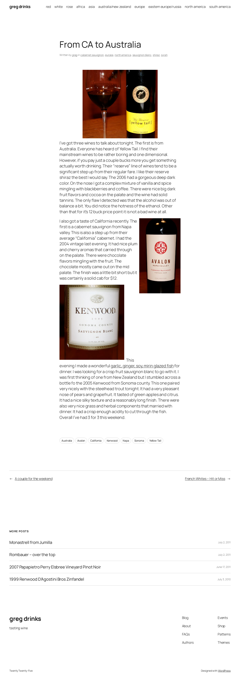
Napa (126, 440)
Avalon (81, 440)
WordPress (224, 670)
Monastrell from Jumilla (30, 542)
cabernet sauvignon (92, 55)
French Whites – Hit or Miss (205, 478)
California (96, 440)
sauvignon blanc (142, 55)
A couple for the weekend (34, 478)
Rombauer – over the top (32, 554)
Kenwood (112, 440)
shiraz (156, 55)
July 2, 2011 (224, 542)
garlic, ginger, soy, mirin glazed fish (142, 366)
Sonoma (139, 440)
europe (109, 55)
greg (74, 55)
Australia (67, 440)
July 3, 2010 (224, 579)
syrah (164, 55)
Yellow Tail (155, 440)
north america (123, 55)
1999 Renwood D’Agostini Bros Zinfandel (46, 579)
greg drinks (20, 6)
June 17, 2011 (223, 567)
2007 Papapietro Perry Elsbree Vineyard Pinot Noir (55, 567)
